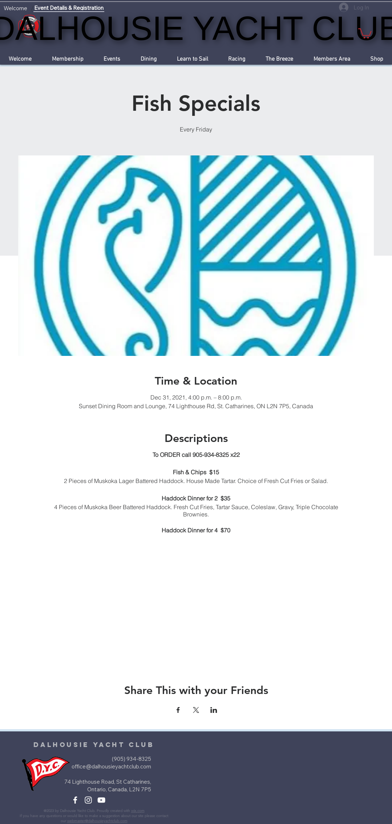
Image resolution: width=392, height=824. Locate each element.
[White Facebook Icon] (75, 800)
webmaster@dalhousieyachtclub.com (97, 821)
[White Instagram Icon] (88, 800)
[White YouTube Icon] (101, 800)
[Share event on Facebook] (178, 710)
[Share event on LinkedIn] (213, 710)
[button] (365, 32)
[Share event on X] (196, 710)
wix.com (138, 810)
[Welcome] (15, 8)
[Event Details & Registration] (68, 8)
